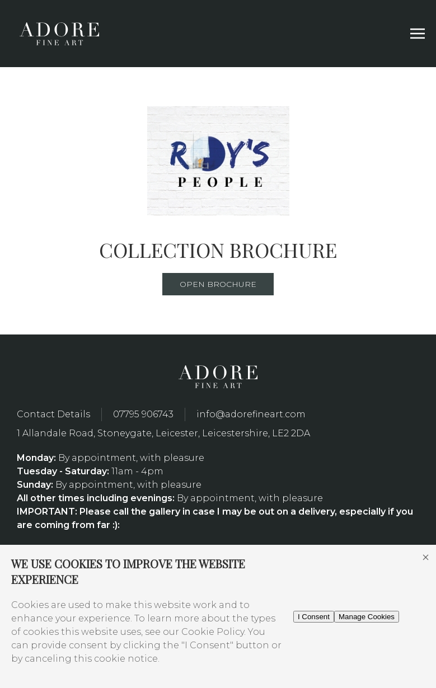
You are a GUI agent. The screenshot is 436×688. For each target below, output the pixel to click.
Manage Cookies (367, 616)
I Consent (314, 616)
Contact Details (53, 414)
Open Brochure (218, 284)
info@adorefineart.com (251, 414)
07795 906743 (143, 414)
